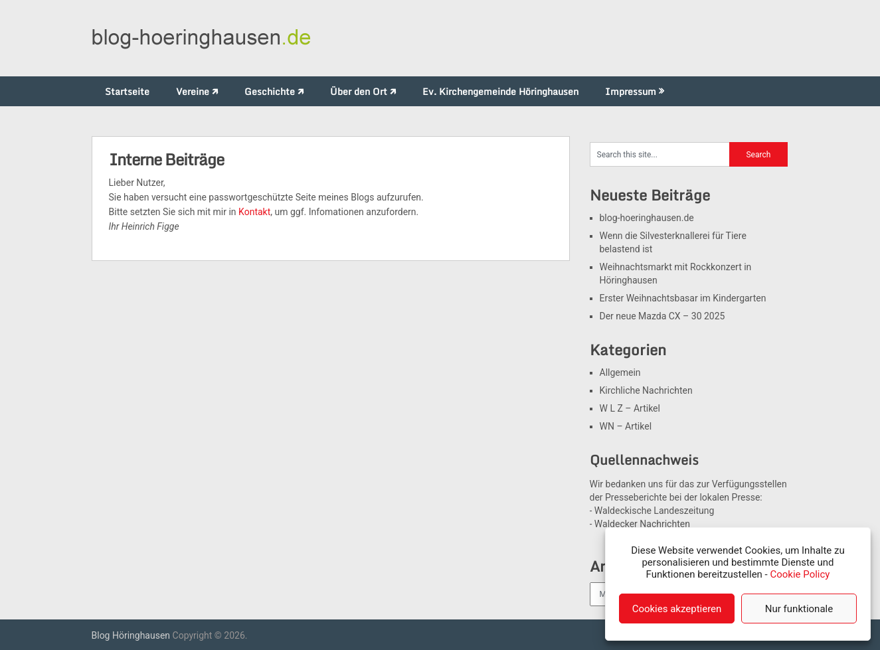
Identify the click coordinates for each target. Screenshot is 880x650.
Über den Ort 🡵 (363, 91)
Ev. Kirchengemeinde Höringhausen (500, 91)
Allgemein (620, 372)
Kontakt (254, 211)
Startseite (127, 91)
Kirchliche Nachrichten (646, 390)
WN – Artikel (626, 426)
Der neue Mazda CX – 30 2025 (662, 316)
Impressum (630, 91)
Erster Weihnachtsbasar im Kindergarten (683, 298)
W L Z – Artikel (630, 408)
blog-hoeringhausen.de (647, 217)
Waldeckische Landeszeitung (654, 510)
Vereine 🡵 (197, 91)
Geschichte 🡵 (274, 91)
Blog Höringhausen (131, 635)
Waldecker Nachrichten (642, 524)
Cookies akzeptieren (677, 609)
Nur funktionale (799, 609)
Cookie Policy (800, 574)
